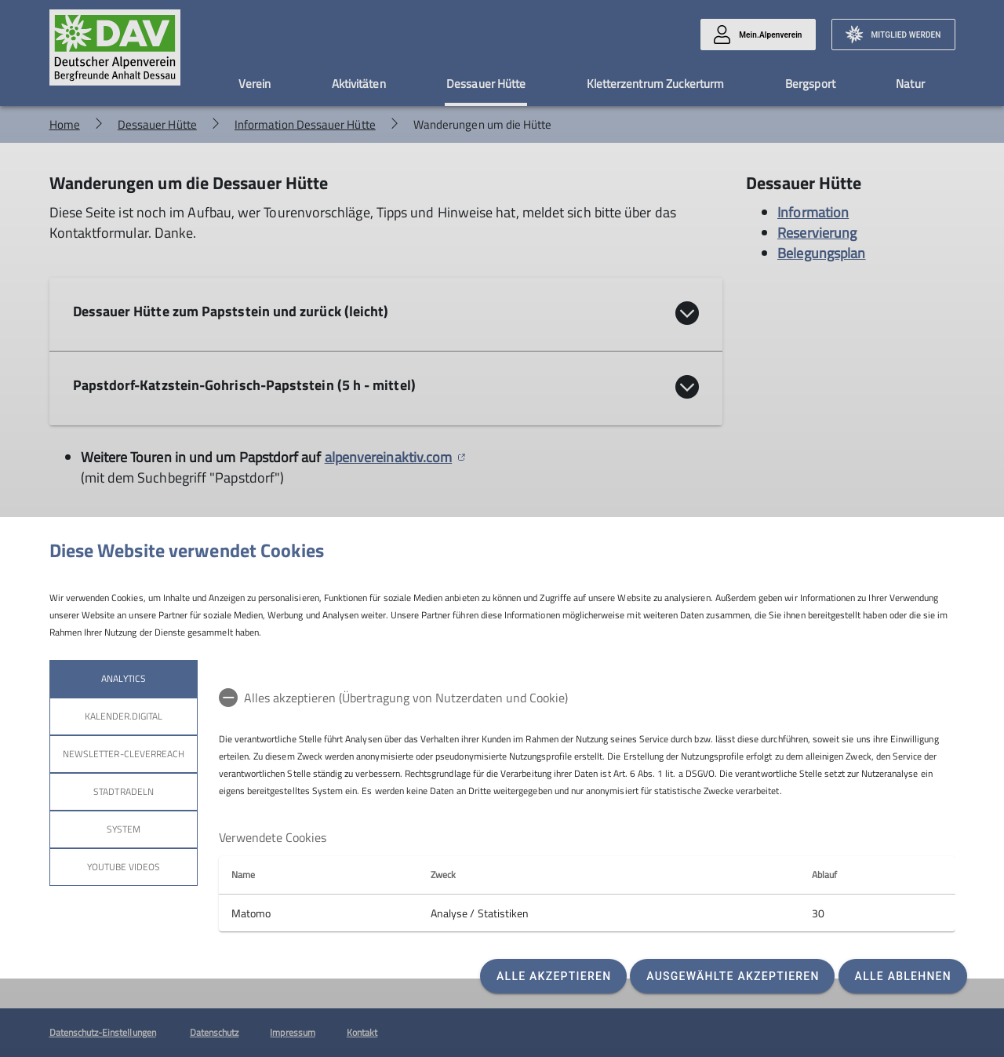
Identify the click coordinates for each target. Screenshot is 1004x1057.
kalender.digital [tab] (123, 716)
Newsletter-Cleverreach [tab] (123, 753)
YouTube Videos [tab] (123, 866)
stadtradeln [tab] (123, 791)
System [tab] (123, 829)
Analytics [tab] (123, 678)
